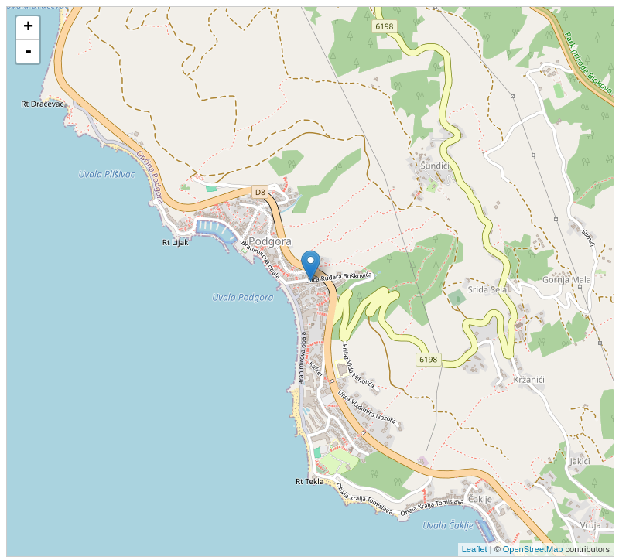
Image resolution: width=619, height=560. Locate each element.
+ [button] (28, 27)
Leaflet (474, 549)
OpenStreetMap (533, 549)
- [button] (27, 51)
